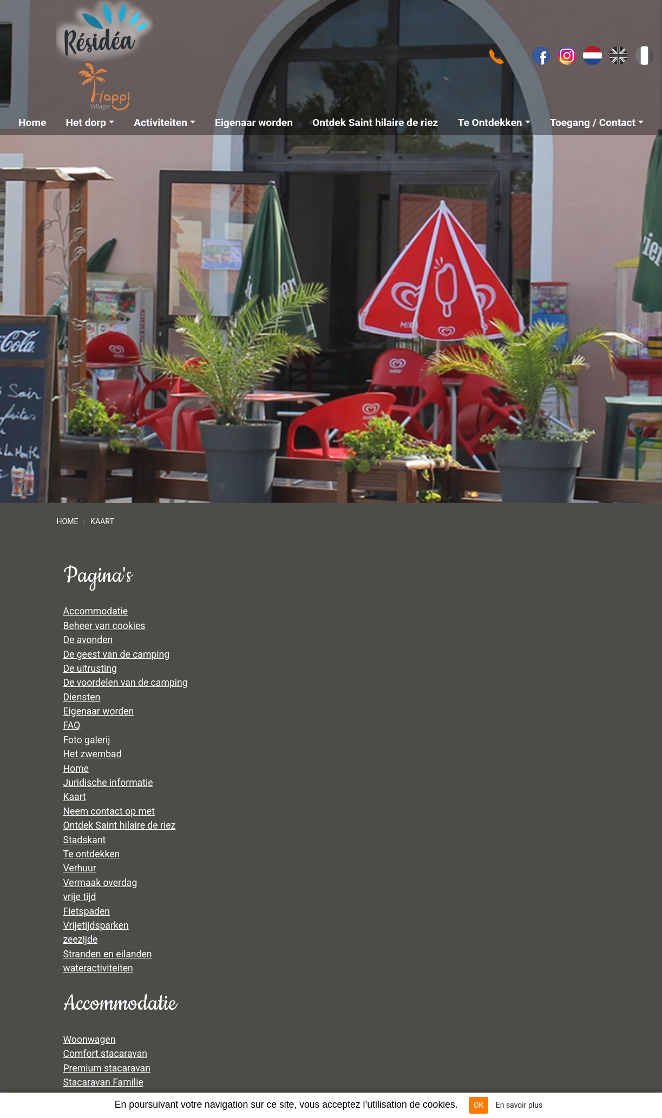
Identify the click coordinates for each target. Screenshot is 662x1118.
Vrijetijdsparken (96, 925)
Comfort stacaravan (105, 1053)
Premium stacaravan (106, 1068)
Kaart (102, 521)
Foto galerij (86, 740)
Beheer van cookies (104, 625)
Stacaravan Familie (103, 1082)
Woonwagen (89, 1039)
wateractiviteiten (98, 968)
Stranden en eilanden (107, 954)
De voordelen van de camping (125, 682)
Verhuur (79, 868)
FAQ (72, 725)
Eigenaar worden (98, 711)
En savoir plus (519, 1105)
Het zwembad (92, 754)
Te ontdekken (91, 854)
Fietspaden (86, 911)
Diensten (82, 697)
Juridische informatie (108, 782)
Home (67, 521)
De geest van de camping (116, 654)
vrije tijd (79, 896)
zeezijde (80, 939)
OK (478, 1105)
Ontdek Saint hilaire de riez (119, 825)
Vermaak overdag (100, 882)
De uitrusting (90, 668)
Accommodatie (95, 611)
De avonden (88, 639)
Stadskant (84, 840)
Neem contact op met (109, 811)
